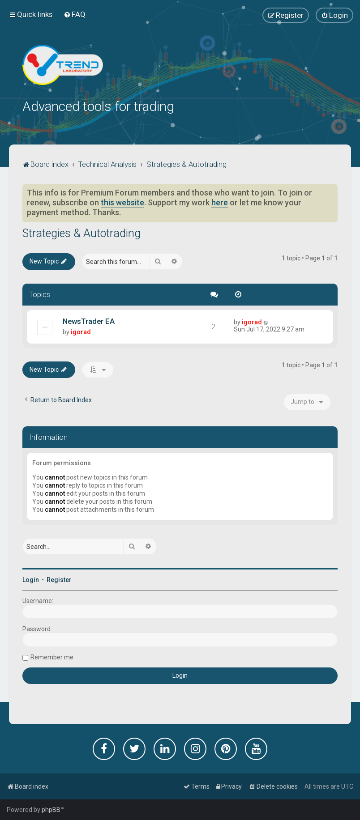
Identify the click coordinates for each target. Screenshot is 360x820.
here (219, 201)
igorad (81, 330)
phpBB (51, 809)
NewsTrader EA (89, 319)
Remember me (51, 656)
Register (59, 578)
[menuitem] (74, 14)
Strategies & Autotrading (81, 232)
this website (122, 201)
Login (30, 578)
